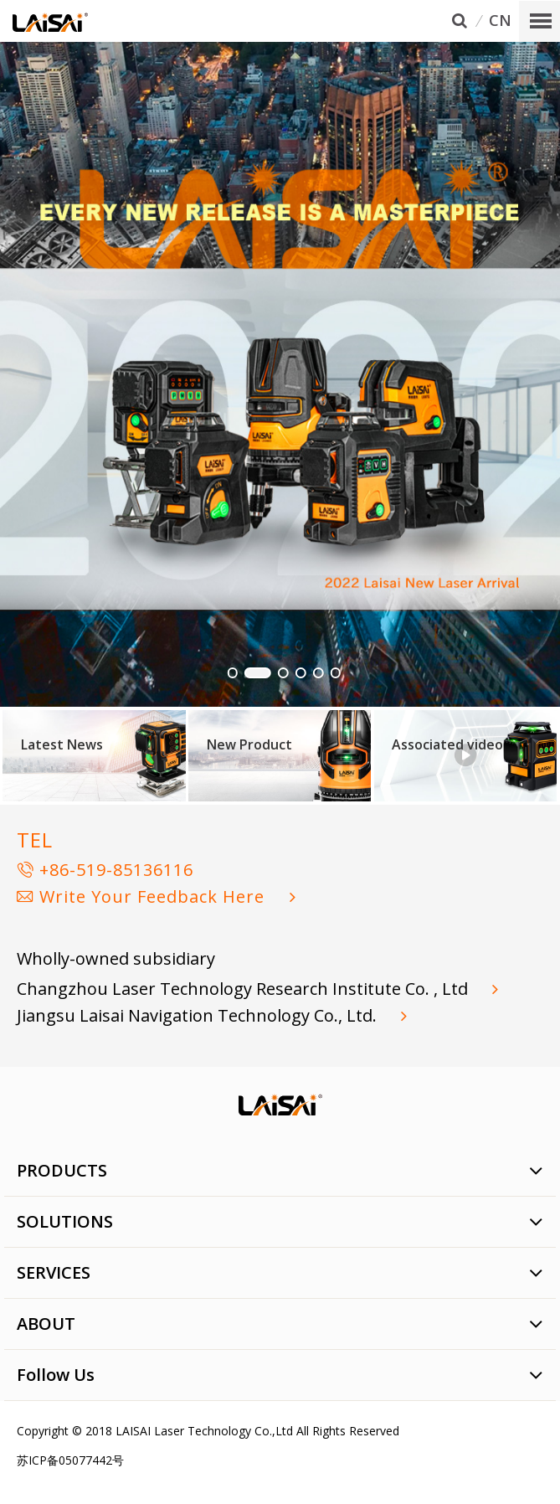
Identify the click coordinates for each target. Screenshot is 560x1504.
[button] (232, 672)
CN (500, 21)
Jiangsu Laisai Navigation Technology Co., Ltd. (199, 1015)
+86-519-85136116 (105, 869)
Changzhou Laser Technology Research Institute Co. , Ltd (244, 988)
